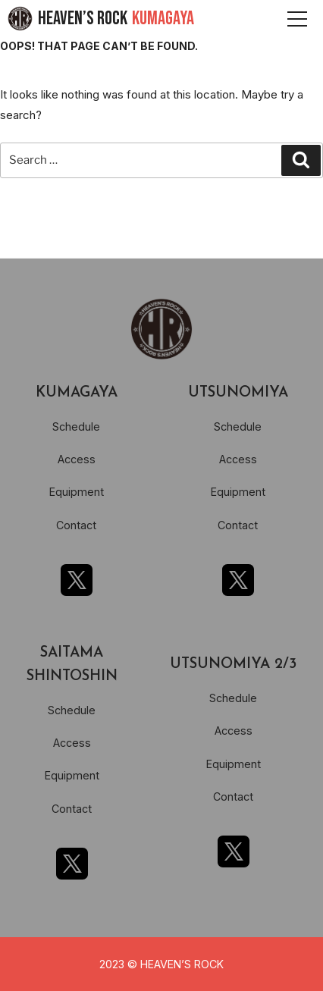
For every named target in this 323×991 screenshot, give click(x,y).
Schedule (76, 426)
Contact (76, 525)
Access (77, 459)
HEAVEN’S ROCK (116, 18)
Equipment (76, 491)
